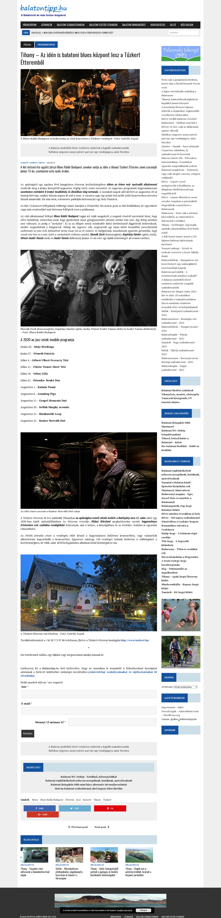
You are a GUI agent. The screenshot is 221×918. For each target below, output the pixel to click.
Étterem (69, 801)
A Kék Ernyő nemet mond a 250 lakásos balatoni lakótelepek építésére (179, 236)
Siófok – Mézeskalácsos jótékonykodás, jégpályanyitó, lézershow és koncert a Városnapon (68, 868)
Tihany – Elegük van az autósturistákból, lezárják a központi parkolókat (138, 867)
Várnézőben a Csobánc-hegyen (180, 518)
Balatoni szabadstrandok (70, 25)
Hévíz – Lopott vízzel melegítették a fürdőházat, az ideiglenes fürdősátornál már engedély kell (181, 185)
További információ (124, 910)
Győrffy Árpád (36, 163)
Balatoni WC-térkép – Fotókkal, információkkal (88, 778)
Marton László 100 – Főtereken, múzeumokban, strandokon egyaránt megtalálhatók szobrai (179, 162)
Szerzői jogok (169, 707)
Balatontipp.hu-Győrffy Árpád (34, 912)
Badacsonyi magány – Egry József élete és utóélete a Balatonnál (177, 494)
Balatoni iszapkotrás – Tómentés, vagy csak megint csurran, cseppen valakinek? (181, 173)
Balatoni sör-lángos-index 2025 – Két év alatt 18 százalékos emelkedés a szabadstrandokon (180, 291)
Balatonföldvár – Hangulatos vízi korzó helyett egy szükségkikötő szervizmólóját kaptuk (180, 260)
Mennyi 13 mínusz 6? (50, 723)
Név (24, 688)
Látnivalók (46, 25)
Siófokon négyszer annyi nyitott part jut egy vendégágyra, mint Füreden (88, 152)
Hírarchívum (29, 25)
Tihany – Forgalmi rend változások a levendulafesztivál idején (34, 867)
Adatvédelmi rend (189, 707)
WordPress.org (170, 711)
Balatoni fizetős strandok (103, 25)
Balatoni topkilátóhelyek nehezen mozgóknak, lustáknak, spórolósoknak (88, 782)
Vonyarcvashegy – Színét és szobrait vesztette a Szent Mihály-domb (181, 248)
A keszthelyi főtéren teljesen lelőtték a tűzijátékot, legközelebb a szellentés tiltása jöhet (181, 111)
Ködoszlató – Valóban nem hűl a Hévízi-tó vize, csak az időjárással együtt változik (180, 126)
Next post (101, 822)
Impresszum (169, 704)
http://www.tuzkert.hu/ (134, 642)
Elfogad (143, 910)
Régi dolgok (186, 25)
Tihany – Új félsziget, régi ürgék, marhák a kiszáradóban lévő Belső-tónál (181, 224)
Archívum (167, 683)
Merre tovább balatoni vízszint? (179, 119)
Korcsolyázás (157, 25)
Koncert (86, 801)
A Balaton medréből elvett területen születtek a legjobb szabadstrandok (88, 148)
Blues (34, 801)
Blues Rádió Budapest (51, 801)
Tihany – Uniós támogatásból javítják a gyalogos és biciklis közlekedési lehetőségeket (104, 867)
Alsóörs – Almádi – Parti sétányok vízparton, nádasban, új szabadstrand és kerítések (180, 150)
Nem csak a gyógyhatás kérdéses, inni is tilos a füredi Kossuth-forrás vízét (181, 83)
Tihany (96, 801)
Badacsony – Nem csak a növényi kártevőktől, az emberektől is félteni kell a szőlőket (180, 213)
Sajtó (172, 25)
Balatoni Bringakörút (133, 25)
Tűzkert (107, 801)
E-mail (26, 705)
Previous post (78, 822)
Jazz (78, 801)
